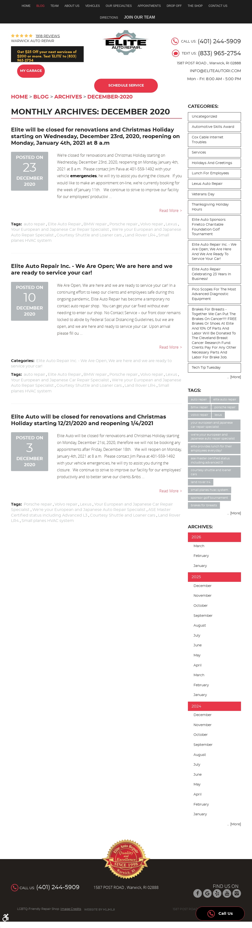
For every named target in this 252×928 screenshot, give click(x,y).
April (198, 665)
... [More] (234, 377)
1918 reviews (48, 36)
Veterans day (203, 194)
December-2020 (110, 96)
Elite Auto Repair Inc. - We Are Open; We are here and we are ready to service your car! (214, 252)
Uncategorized (204, 116)
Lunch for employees (210, 173)
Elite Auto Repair (64, 224)
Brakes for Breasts (204, 505)
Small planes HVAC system (48, 521)
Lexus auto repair (207, 184)
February (201, 556)
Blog (40, 6)
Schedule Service (126, 85)
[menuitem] (28, 5)
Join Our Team (139, 17)
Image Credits (70, 908)
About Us (72, 6)
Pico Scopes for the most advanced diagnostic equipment (214, 294)
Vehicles (92, 6)
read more (169, 210)
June (198, 645)
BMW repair (95, 224)
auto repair (34, 224)
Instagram (236, 893)
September (203, 616)
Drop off (174, 6)
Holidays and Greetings (212, 163)
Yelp (217, 893)
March (199, 546)
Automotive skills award (213, 127)
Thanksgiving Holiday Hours (210, 207)
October (201, 606)
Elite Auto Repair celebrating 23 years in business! (211, 274)
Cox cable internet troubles (207, 140)
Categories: (203, 106)
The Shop (195, 6)
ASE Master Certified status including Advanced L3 (210, 460)
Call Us (220, 912)
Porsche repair (123, 224)
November (203, 595)
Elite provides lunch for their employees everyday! (211, 448)
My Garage (31, 71)
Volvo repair (151, 224)
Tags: (194, 390)
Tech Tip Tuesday (206, 367)
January (200, 566)
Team (54, 6)
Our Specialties (119, 6)
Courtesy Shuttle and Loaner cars (89, 235)
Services (199, 152)
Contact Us (217, 6)
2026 (196, 537)
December (203, 586)
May (197, 655)
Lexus (171, 224)
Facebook (197, 893)
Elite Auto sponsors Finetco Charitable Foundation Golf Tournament (209, 227)
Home (26, 6)
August (200, 625)
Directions (109, 17)
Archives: (200, 527)
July (197, 635)
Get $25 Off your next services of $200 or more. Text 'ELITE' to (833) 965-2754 (47, 55)
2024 (196, 706)
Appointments (149, 6)
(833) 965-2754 (219, 53)
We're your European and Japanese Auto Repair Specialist (89, 510)
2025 (196, 577)
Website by (99, 909)
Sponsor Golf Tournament (209, 497)
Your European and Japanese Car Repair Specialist (60, 230)
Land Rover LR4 (140, 235)
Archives (68, 96)
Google (207, 893)
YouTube (227, 893)
